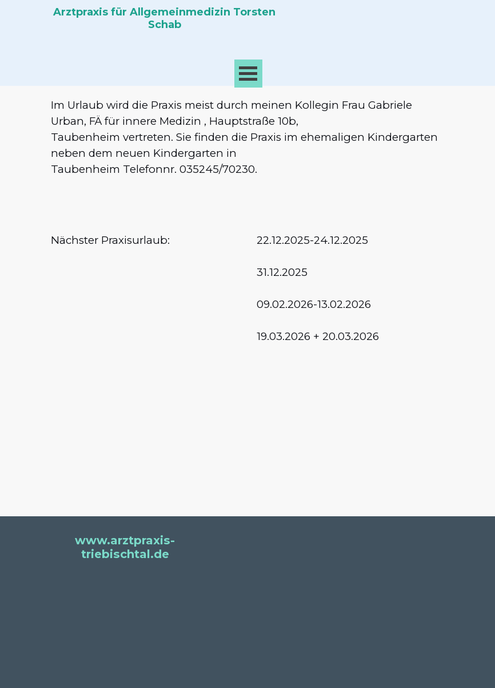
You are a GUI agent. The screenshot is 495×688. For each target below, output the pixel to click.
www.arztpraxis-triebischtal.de (125, 547)
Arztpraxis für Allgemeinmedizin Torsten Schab (165, 18)
